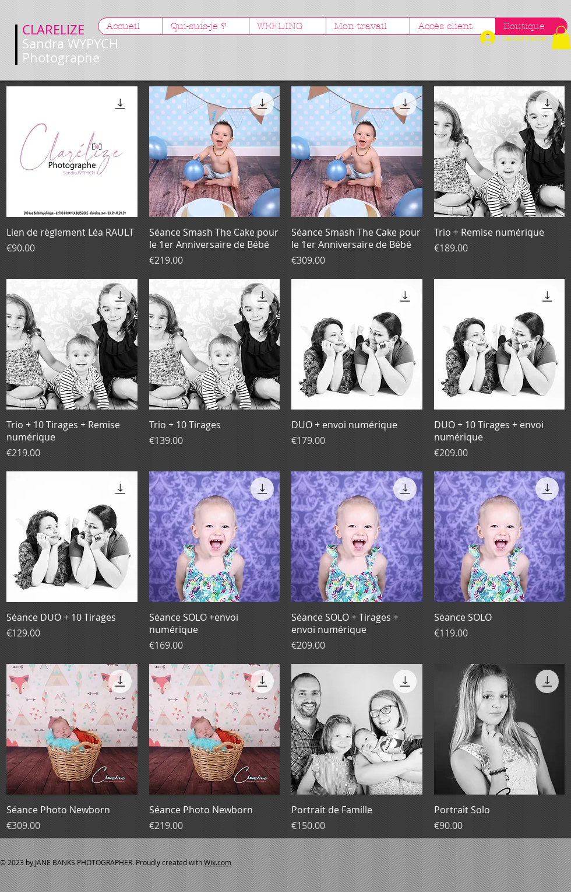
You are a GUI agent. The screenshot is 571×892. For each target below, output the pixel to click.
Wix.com (217, 862)
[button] (561, 38)
